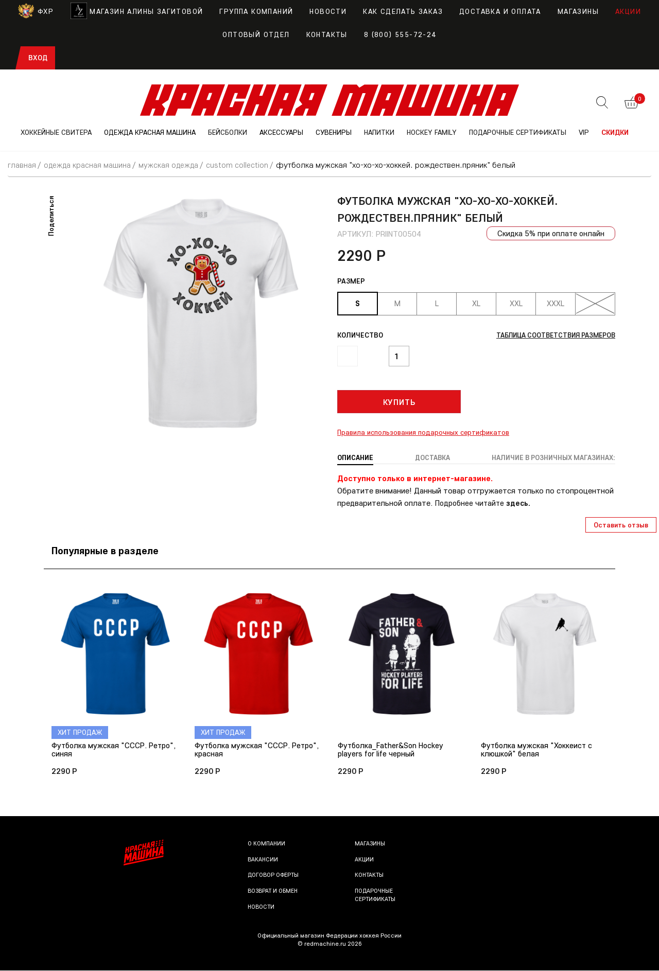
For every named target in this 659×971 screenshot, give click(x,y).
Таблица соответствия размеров (551, 335)
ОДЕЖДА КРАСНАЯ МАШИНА (150, 132)
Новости (327, 11)
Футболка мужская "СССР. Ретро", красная (243, 749)
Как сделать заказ (403, 11)
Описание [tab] (355, 457)
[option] (201, 313)
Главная (22, 165)
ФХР (36, 11)
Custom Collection (246, 165)
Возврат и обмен (273, 891)
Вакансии (263, 860)
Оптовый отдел (255, 34)
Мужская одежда (176, 165)
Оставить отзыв (621, 524)
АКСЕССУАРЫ (281, 132)
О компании (267, 844)
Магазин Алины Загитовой (136, 11)
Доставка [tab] (429, 457)
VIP (584, 132)
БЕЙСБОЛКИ (227, 132)
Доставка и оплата (500, 11)
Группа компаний (256, 11)
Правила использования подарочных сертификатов (423, 432)
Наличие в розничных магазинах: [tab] (549, 457)
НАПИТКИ (379, 132)
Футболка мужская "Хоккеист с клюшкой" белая (538, 749)
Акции (628, 11)
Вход (37, 57)
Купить (399, 402)
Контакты (327, 34)
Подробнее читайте (484, 503)
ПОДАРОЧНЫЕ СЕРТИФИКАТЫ (517, 132)
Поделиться (51, 216)
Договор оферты (274, 875)
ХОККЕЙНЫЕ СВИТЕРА (56, 132)
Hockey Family (432, 132)
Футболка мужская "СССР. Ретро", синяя (100, 749)
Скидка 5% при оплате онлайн (549, 233)
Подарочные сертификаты (376, 896)
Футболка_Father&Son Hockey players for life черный (392, 749)
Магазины (578, 11)
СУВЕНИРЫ (334, 132)
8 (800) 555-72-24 (400, 34)
